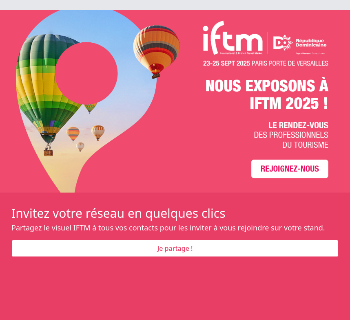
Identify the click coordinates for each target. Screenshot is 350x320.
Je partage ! (175, 248)
